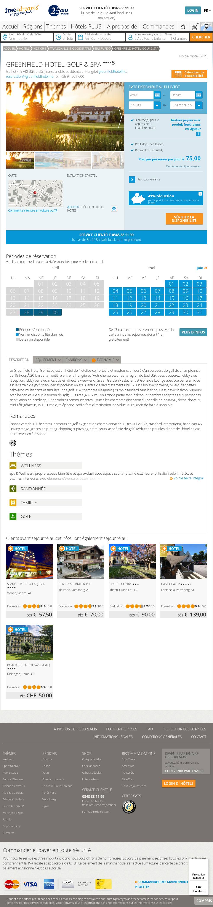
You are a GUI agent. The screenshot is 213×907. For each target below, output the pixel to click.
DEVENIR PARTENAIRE (186, 771)
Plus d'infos (193, 332)
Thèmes (56, 26)
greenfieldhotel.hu (112, 71)
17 (199, 298)
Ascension (128, 766)
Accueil (11, 26)
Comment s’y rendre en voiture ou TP (32, 210)
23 (185, 305)
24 (199, 305)
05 (129, 291)
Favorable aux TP (13, 806)
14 (157, 298)
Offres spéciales (91, 772)
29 (41, 312)
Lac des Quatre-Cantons (57, 786)
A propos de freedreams (75, 729)
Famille (7, 819)
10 (199, 291)
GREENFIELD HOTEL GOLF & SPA (136, 48)
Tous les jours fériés (134, 786)
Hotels (24, 48)
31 (199, 312)
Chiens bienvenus (14, 786)
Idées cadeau (90, 779)
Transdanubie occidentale (70, 48)
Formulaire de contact (95, 812)
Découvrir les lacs (13, 799)
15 (172, 298)
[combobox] (145, 105)
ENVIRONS (74, 359)
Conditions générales (162, 737)
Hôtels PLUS (86, 26)
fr (206, 10)
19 (129, 305)
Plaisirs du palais (13, 793)
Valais (46, 772)
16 (185, 298)
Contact (198, 737)
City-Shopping (11, 826)
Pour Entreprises (121, 729)
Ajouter (73, 207)
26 (129, 312)
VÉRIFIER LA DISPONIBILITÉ (184, 219)
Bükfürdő (103, 48)
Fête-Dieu (128, 779)
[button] (132, 179)
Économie (103, 359)
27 (143, 312)
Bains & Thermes (13, 779)
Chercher (201, 37)
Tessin (46, 766)
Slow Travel (129, 759)
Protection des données (184, 729)
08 (172, 291)
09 (185, 291)
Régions (33, 26)
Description (19, 359)
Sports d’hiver (11, 766)
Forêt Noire (49, 793)
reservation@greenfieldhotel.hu (29, 76)
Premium (8, 833)
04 (115, 291)
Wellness (8, 759)
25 (115, 312)
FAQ (150, 729)
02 (185, 283)
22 (172, 305)
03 (199, 283)
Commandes (158, 26)
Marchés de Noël (13, 813)
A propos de (122, 26)
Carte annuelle (91, 766)
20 (143, 305)
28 (157, 312)
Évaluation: (14, 606)
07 (157, 291)
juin (200, 268)
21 (157, 305)
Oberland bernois (53, 779)
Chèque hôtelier (92, 759)
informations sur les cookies (155, 903)
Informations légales (113, 737)
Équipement (45, 359)
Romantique (10, 772)
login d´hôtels (179, 783)
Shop (86, 753)
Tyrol (45, 806)
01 (172, 283)
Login (193, 10)
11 (115, 298)
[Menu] (206, 861)
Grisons (47, 759)
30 (55, 312)
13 (143, 298)
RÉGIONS (49, 753)
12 (129, 298)
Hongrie (40, 48)
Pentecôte (128, 772)
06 (143, 291)
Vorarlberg (49, 799)
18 (115, 305)
